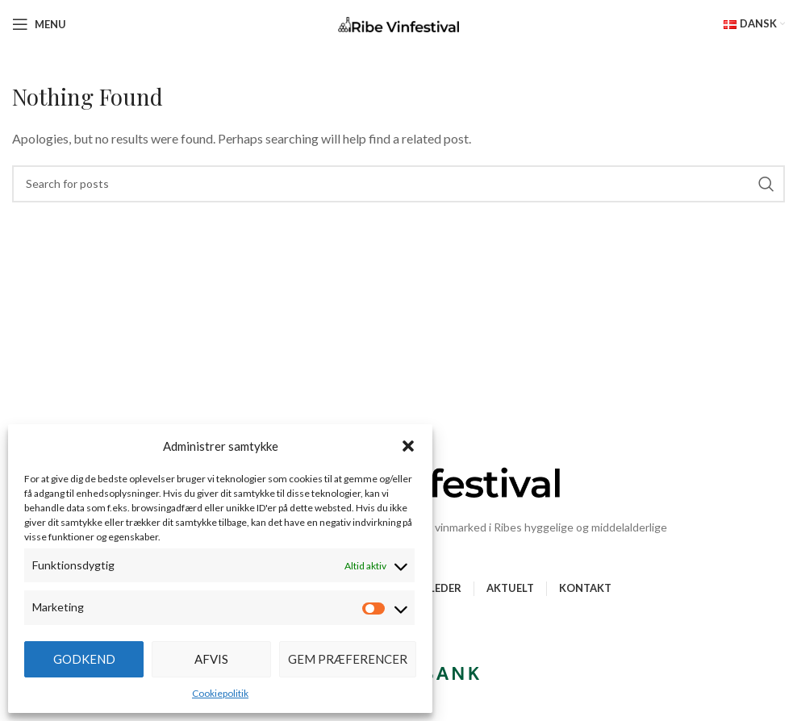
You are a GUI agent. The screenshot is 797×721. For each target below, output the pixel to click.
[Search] (398, 183)
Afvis (211, 659)
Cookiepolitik (220, 693)
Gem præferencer (347, 659)
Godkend (84, 659)
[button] (408, 446)
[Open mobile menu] (39, 24)
